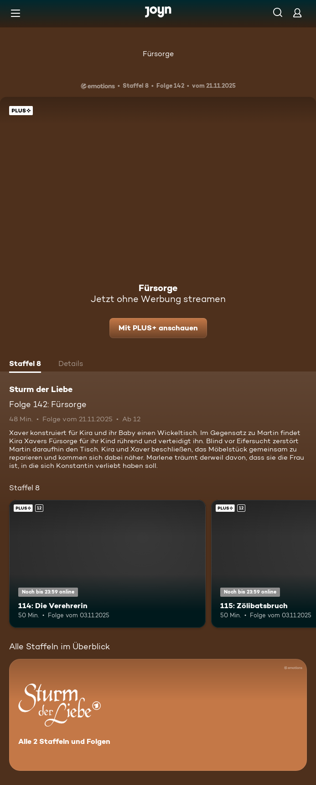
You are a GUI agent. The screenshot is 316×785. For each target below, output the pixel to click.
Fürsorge (158, 53)
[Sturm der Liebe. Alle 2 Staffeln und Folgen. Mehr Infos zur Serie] (158, 715)
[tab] (25, 364)
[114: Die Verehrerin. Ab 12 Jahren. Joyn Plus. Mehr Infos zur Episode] (107, 564)
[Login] (297, 13)
